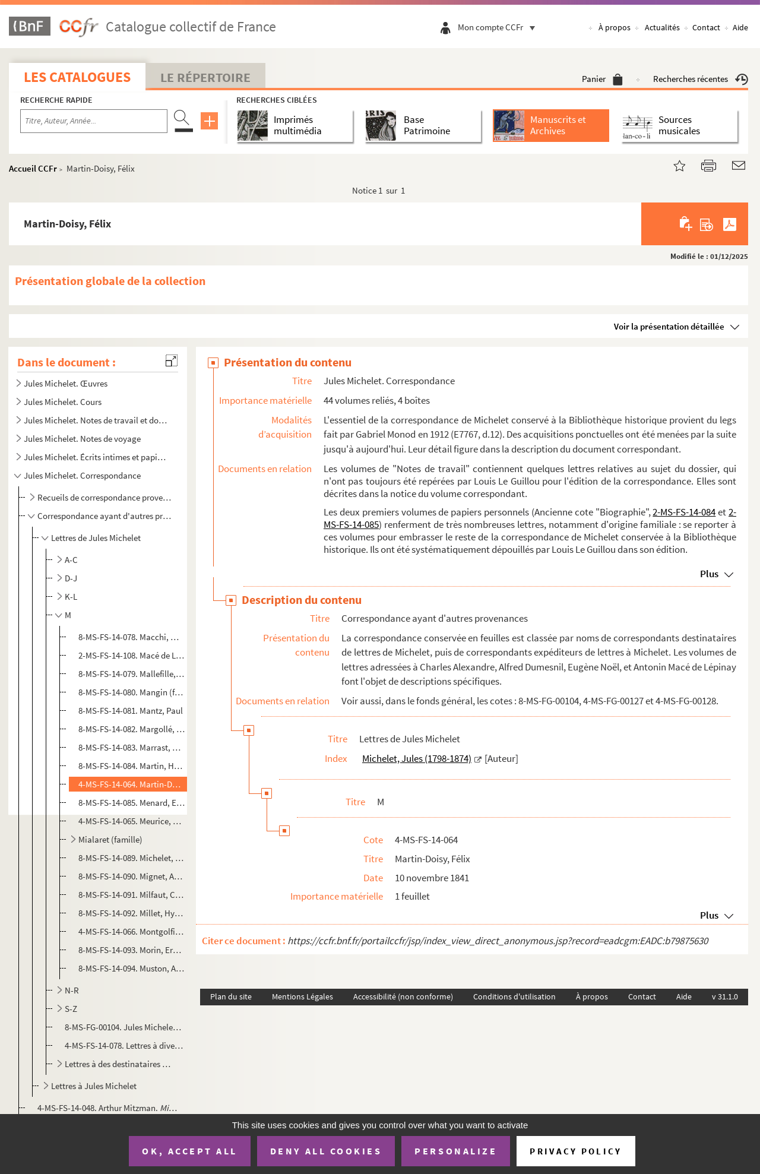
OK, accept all (189, 1151)
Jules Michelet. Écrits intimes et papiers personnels (97, 457)
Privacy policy (576, 1151)
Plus (709, 573)
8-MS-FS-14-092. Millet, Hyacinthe (131, 913)
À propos (614, 27)
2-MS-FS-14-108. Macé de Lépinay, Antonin (131, 655)
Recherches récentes (700, 78)
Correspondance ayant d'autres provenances (104, 515)
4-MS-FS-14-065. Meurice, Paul (131, 821)
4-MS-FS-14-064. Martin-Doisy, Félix (131, 784)
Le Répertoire (205, 77)
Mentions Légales (302, 996)
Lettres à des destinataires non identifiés (119, 1063)
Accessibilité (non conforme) (403, 996)
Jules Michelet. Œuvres (65, 383)
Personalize (455, 1151)
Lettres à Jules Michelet (94, 1085)
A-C (71, 559)
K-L (71, 596)
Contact (706, 27)
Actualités (662, 27)
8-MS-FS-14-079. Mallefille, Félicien (131, 673)
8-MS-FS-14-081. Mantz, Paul (130, 710)
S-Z (71, 1008)
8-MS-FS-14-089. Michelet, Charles (131, 857)
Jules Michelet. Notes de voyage (82, 438)
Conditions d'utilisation (514, 996)
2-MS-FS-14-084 (684, 511)
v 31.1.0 (725, 996)
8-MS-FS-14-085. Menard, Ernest (131, 802)
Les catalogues (77, 77)
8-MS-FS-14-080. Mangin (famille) (131, 692)
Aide (740, 27)
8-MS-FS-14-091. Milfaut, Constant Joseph (131, 894)
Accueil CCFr (33, 168)
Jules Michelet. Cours (63, 401)
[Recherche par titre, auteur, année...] (93, 121)
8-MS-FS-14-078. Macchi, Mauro (131, 637)
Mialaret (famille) (110, 839)
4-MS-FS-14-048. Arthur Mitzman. (108, 1107)
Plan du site (231, 996)
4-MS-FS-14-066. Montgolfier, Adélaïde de (131, 931)
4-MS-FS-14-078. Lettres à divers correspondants (124, 1045)
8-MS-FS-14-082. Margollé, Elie (131, 729)
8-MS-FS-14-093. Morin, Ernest (131, 949)
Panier (602, 78)
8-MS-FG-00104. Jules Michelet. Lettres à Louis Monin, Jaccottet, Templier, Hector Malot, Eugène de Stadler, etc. (124, 1027)
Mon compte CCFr (499, 27)
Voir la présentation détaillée (669, 326)
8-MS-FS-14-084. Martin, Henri (131, 765)
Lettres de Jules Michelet (96, 537)
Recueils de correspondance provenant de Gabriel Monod (104, 497)
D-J (71, 578)
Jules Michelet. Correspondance (82, 475)
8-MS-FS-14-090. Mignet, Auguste (131, 876)
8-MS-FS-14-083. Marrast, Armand (131, 747)
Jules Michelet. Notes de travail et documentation (97, 420)
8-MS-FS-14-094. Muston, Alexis (131, 968)
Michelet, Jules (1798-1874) (416, 758)
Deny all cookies (326, 1151)
